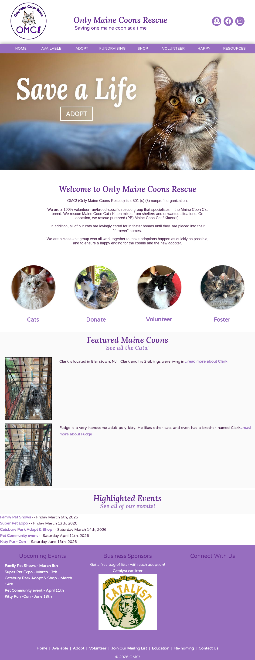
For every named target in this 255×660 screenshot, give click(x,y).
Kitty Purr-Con (13, 541)
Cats (33, 319)
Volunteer (159, 319)
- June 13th (28, 596)
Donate (96, 319)
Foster (222, 319)
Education (160, 648)
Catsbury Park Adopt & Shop (26, 529)
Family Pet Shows (15, 517)
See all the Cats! (127, 347)
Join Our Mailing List (129, 648)
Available (60, 648)
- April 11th (34, 590)
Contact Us (208, 648)
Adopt (78, 648)
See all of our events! (127, 506)
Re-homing (184, 648)
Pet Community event (19, 535)
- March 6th (31, 565)
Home (42, 648)
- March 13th (31, 572)
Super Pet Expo (14, 523)
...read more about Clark (206, 361)
